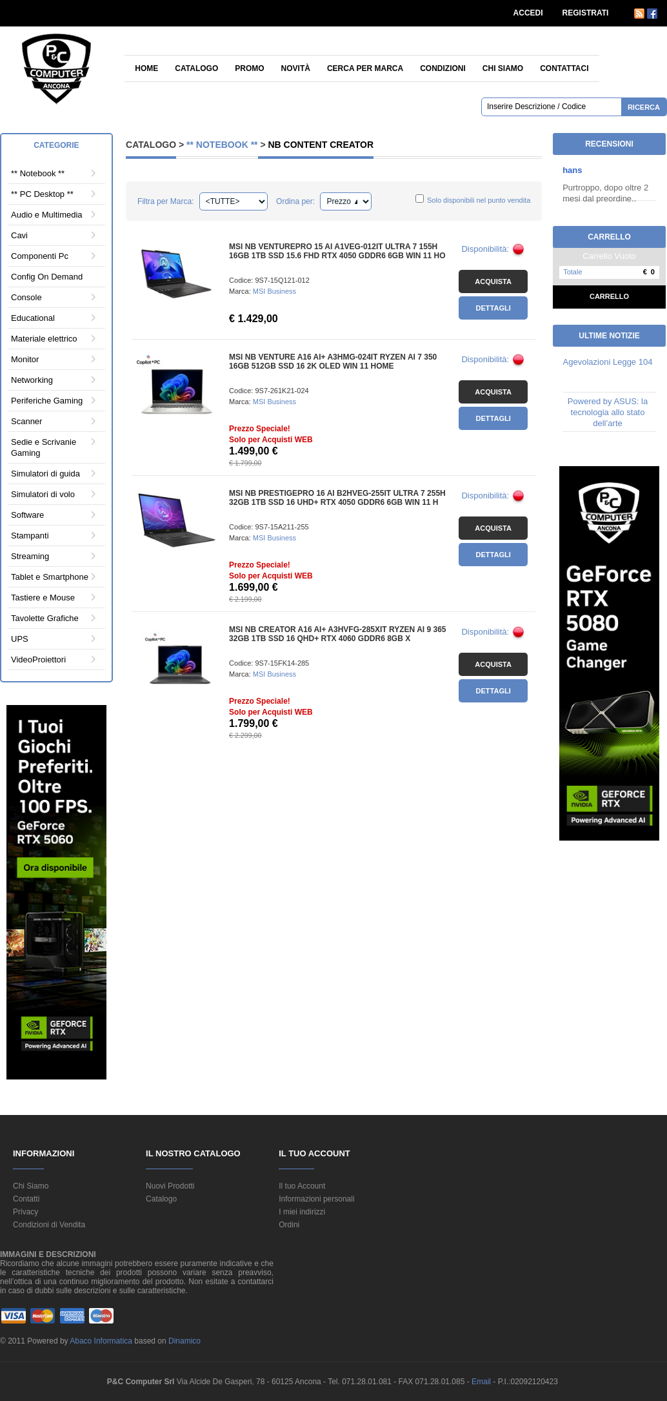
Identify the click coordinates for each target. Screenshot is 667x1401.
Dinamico (184, 1340)
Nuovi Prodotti (170, 1186)
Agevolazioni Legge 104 (608, 362)
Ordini (289, 1224)
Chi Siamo (30, 1186)
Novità (295, 68)
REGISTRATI (585, 12)
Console (26, 297)
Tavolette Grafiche (45, 618)
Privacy (25, 1211)
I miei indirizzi (302, 1211)
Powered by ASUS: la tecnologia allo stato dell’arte (608, 412)
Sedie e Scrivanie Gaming (43, 447)
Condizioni (443, 68)
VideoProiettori (38, 659)
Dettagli (493, 308)
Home (146, 68)
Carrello (609, 296)
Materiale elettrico (44, 338)
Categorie (56, 145)
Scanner (26, 421)
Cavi (19, 235)
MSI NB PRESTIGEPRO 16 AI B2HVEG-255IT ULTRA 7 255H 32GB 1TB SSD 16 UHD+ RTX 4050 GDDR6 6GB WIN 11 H (337, 498)
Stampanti (30, 535)
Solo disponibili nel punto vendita (478, 200)
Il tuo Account (302, 1186)
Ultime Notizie (609, 335)
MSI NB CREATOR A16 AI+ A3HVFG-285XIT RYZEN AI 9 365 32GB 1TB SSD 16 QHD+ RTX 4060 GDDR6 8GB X (337, 634)
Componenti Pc (39, 256)
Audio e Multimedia (47, 215)
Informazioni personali (316, 1198)
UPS (19, 639)
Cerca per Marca (365, 68)
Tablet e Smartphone (49, 577)
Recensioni (609, 143)
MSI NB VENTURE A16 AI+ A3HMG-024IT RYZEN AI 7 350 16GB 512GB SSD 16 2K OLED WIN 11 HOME (333, 362)
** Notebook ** (38, 173)
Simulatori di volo (43, 494)
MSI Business (274, 291)
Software (27, 515)
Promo (249, 68)
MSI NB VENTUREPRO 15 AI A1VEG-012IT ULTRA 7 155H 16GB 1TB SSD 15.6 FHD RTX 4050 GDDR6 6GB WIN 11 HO (337, 251)
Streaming (30, 556)
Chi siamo (503, 68)
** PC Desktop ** (42, 194)
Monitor (25, 359)
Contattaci (564, 68)
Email (482, 1381)
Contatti (26, 1198)
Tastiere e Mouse (43, 597)
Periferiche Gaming (47, 400)
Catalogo (196, 68)
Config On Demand (47, 276)
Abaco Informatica (101, 1340)
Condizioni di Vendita (49, 1224)
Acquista (493, 281)
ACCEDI (528, 12)
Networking (32, 380)
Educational (33, 318)
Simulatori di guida (45, 473)
